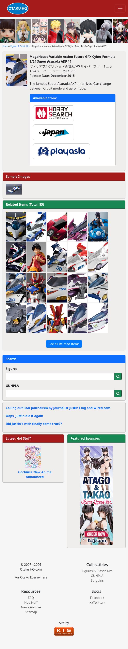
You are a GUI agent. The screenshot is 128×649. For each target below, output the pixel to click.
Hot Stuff (31, 602)
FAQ (31, 598)
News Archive (31, 607)
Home (5, 46)
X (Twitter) (97, 602)
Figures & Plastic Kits (20, 46)
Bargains (97, 580)
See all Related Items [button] (64, 344)
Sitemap (31, 612)
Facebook (97, 598)
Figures (11, 368)
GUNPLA (12, 386)
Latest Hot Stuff (18, 438)
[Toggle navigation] (120, 8)
